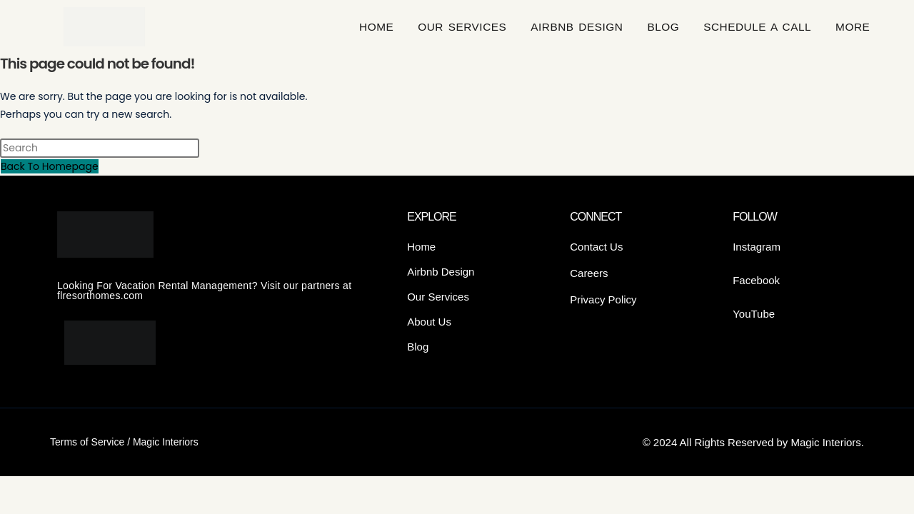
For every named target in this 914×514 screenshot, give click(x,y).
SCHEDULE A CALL (757, 27)
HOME (376, 27)
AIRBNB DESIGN (577, 27)
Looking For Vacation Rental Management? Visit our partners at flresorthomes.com (204, 290)
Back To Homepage (50, 166)
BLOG (663, 27)
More (852, 27)
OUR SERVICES (462, 27)
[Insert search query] (99, 148)
